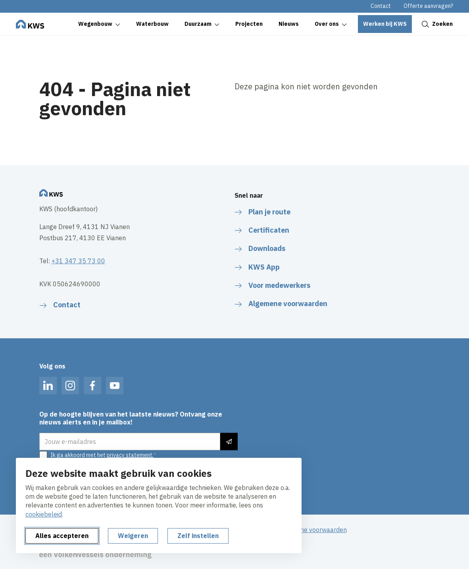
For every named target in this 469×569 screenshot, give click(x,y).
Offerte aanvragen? (428, 6)
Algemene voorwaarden (312, 530)
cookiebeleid (43, 514)
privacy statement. (130, 455)
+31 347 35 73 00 (78, 261)
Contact (381, 6)
